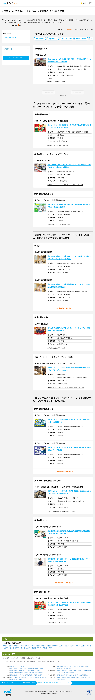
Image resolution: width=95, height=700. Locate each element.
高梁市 (61, 646)
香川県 (35, 677)
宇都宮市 (16, 672)
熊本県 (77, 677)
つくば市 (31, 672)
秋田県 (58, 672)
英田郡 (89, 646)
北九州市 (63, 677)
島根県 (26, 677)
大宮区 (25, 670)
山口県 (30, 677)
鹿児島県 (87, 677)
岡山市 (5, 646)
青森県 (81, 670)
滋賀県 (58, 668)
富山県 (63, 675)
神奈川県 (12, 668)
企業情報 (27, 691)
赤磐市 (32, 646)
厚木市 (41, 668)
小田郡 (12, 648)
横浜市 (17, 668)
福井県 (76, 675)
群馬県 (36, 672)
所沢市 (20, 670)
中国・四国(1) (10, 37)
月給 (91, 30)
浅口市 (38, 646)
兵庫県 (74, 666)
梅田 (62, 666)
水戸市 (26, 672)
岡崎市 (21, 675)
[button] (91, 38)
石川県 (67, 675)
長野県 (86, 675)
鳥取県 (21, 677)
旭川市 (67, 670)
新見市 (67, 646)
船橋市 (34, 670)
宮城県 (72, 670)
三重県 (40, 675)
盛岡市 (89, 670)
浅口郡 (6, 648)
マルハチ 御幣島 (81, 39)
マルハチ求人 (40, 39)
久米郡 (28, 648)
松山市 (15, 679)
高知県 (20, 679)
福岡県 (58, 677)
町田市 (21, 666)
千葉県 (30, 670)
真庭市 (78, 646)
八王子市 (16, 666)
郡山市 (71, 672)
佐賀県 (68, 677)
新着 (76, 30)
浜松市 (30, 675)
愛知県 (12, 675)
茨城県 (22, 672)
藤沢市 (26, 668)
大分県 (82, 677)
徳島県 (44, 677)
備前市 (72, 646)
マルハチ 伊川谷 (67, 39)
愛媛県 (12, 679)
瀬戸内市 (55, 646)
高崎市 (40, 672)
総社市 (27, 646)
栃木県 (12, 672)
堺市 (65, 666)
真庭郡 (45, 648)
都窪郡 (34, 648)
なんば (69, 666)
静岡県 (26, 675)
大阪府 (58, 666)
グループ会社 (58, 691)
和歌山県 (68, 668)
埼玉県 (12, 670)
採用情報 (51, 691)
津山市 (16, 646)
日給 (86, 30)
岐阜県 (35, 675)
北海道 (58, 670)
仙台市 (76, 670)
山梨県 (81, 675)
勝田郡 (23, 648)
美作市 (83, 646)
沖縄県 (63, 679)
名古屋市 (16, 675)
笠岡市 (49, 646)
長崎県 (73, 677)
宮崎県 (58, 679)
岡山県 (16, 677)
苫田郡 (39, 648)
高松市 (39, 677)
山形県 (63, 672)
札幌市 (62, 670)
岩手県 (85, 670)
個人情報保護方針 (68, 691)
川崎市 (21, 668)
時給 (81, 30)
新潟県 (58, 675)
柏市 (38, 670)
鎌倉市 (36, 668)
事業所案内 (34, 691)
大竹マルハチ (53, 39)
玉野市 (21, 646)
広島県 (12, 677)
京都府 (88, 666)
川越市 (15, 670)
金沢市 (71, 675)
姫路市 (83, 666)
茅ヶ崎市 (31, 668)
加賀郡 (17, 648)
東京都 (12, 666)
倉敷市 (10, 646)
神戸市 (78, 666)
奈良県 (63, 668)
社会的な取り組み (43, 691)
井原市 (43, 646)
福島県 (67, 672)
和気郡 (50, 648)
